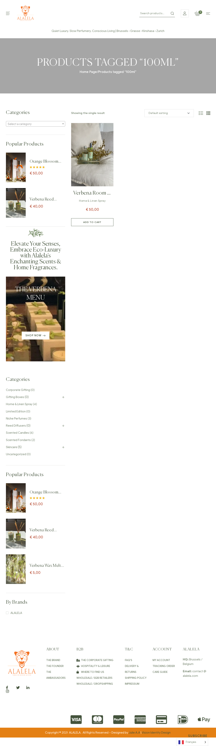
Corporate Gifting (18, 390)
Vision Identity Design (156, 732)
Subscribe (197, 736)
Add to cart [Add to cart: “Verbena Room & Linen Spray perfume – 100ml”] (92, 222)
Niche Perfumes (16, 418)
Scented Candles (17, 433)
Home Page (88, 72)
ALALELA (16, 613)
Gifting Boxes (15, 397)
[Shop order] (169, 113)
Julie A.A (134, 732)
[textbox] (35, 124)
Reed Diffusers (16, 425)
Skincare (11, 447)
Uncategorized (16, 454)
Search (172, 13)
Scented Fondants (18, 440)
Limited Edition (16, 411)
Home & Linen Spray (92, 200)
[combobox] (35, 124)
